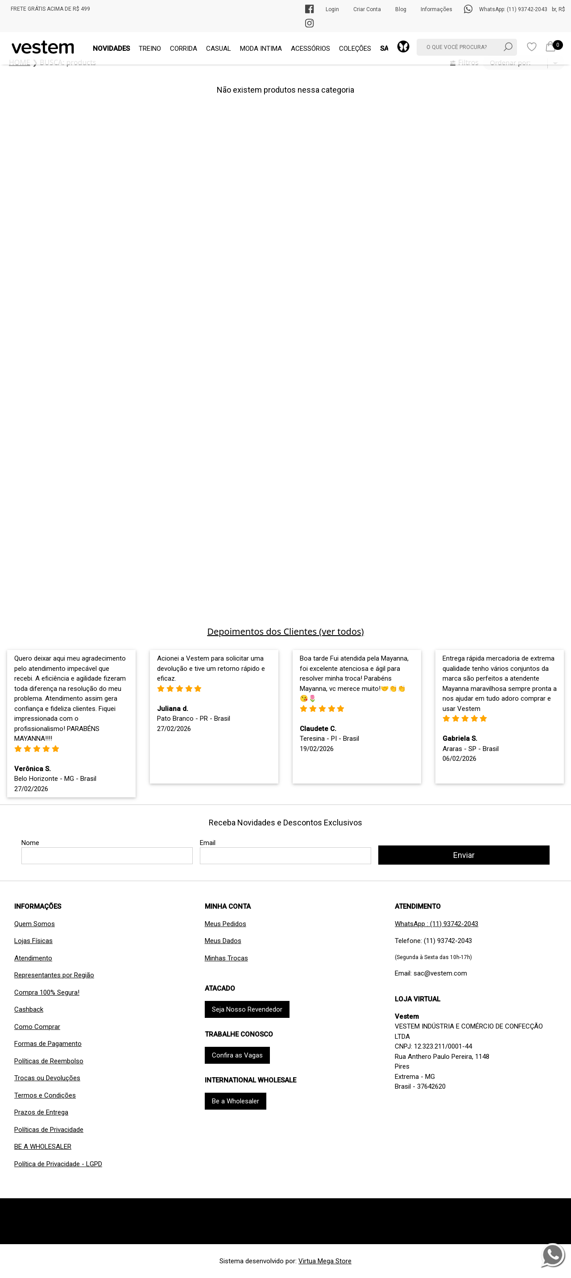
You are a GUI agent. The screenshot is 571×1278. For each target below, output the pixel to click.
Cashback (28, 1009)
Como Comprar (37, 1027)
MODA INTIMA (261, 49)
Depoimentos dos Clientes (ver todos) (285, 631)
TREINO (150, 49)
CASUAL (218, 49)
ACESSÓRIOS (310, 49)
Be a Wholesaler (235, 1101)
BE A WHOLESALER (42, 1147)
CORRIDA (183, 49)
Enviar (464, 855)
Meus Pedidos (225, 924)
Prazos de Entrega (41, 1112)
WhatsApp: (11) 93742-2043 (513, 9)
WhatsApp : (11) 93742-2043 (436, 924)
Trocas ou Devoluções (47, 1078)
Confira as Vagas (237, 1055)
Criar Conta (367, 9)
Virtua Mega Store (325, 1261)
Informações (436, 9)
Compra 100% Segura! (46, 992)
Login (332, 9)
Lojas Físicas (33, 941)
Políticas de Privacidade (48, 1130)
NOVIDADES (111, 49)
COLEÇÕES (355, 49)
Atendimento (33, 958)
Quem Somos (34, 924)
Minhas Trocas (226, 958)
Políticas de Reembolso (48, 1061)
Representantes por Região (54, 975)
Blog (400, 9)
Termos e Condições (45, 1095)
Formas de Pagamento (48, 1044)
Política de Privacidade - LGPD (58, 1164)
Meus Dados (223, 941)
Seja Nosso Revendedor (247, 1009)
